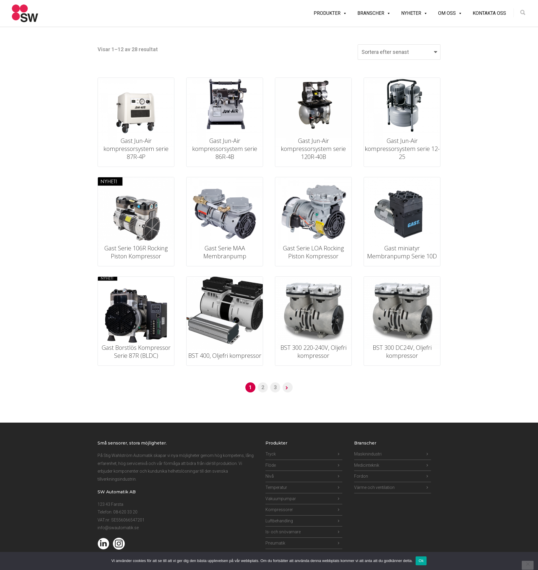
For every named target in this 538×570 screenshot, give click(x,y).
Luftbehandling (279, 521)
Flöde (270, 465)
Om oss (450, 13)
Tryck (270, 454)
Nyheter (414, 13)
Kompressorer (279, 509)
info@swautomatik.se (118, 527)
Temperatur (276, 487)
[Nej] (528, 565)
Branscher (374, 13)
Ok (421, 560)
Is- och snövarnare (283, 531)
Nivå (269, 476)
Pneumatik (275, 543)
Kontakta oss (489, 13)
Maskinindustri (368, 454)
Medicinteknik (366, 465)
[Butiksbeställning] (399, 52)
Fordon (361, 476)
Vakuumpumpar (280, 498)
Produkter (330, 13)
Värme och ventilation (374, 487)
